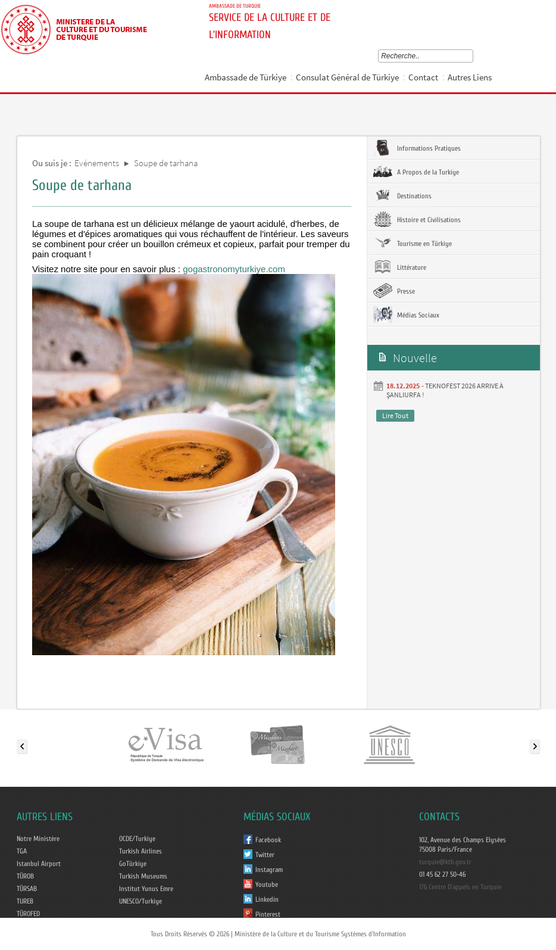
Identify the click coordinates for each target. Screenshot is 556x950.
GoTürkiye (132, 863)
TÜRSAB (27, 888)
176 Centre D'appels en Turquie (460, 887)
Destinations (402, 195)
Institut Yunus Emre (146, 888)
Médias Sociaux (406, 314)
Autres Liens (470, 77)
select (472, 56)
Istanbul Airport (39, 863)
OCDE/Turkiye (137, 838)
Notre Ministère (38, 838)
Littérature (399, 266)
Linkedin (267, 899)
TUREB (25, 901)
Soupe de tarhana (166, 163)
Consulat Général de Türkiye (347, 77)
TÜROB (25, 876)
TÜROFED (28, 913)
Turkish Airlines (140, 851)
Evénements (96, 163)
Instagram (269, 869)
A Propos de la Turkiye (416, 171)
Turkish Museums (143, 876)
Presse (394, 290)
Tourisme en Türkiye (412, 243)
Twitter (264, 855)
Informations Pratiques (417, 147)
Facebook (268, 840)
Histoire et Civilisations (417, 219)
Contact (423, 77)
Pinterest (267, 914)
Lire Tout (395, 415)
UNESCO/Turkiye (140, 901)
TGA (22, 851)
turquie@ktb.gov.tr (445, 862)
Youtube (266, 884)
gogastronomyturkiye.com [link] (234, 269)
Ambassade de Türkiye (245, 77)
